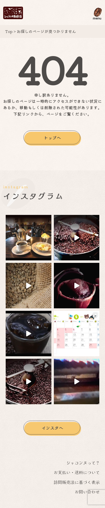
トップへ (52, 138)
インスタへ (52, 428)
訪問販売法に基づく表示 (77, 482)
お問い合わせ (87, 492)
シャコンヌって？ (83, 463)
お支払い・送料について (77, 473)
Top (9, 31)
